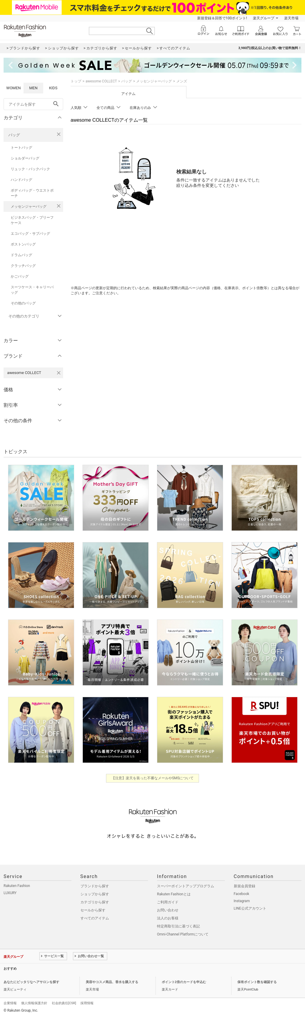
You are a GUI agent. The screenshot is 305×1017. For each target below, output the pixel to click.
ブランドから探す (94, 886)
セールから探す (92, 910)
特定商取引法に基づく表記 (178, 926)
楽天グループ (263, 18)
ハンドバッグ (21, 180)
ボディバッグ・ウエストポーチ (32, 193)
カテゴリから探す (94, 902)
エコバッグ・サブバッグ (30, 233)
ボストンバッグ (23, 244)
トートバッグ (21, 147)
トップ (76, 81)
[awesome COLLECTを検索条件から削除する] (59, 373)
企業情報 (10, 1003)
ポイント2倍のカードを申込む (184, 982)
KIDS (53, 88)
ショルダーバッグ (25, 158)
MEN (33, 88)
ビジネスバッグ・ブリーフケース (32, 220)
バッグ (14, 135)
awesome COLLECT (101, 81)
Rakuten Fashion (17, 886)
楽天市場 (291, 18)
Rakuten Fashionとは (174, 894)
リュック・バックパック (30, 169)
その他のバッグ (23, 303)
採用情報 (87, 1003)
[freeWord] (33, 104)
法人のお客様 (167, 918)
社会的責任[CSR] (64, 1003)
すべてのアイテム (94, 918)
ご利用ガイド (167, 902)
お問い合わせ (167, 910)
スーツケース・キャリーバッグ (32, 290)
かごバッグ (20, 276)
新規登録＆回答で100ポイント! (222, 18)
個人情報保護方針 (34, 1003)
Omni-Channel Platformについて (182, 934)
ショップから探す (94, 894)
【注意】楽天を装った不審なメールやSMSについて (152, 778)
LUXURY (10, 893)
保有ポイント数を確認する (257, 982)
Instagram (242, 901)
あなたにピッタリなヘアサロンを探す (31, 982)
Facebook (241, 894)
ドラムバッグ (21, 255)
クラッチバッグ (23, 266)
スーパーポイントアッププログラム (185, 886)
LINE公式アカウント (250, 908)
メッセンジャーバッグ (28, 206)
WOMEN (13, 88)
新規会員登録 (244, 886)
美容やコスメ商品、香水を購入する (112, 982)
